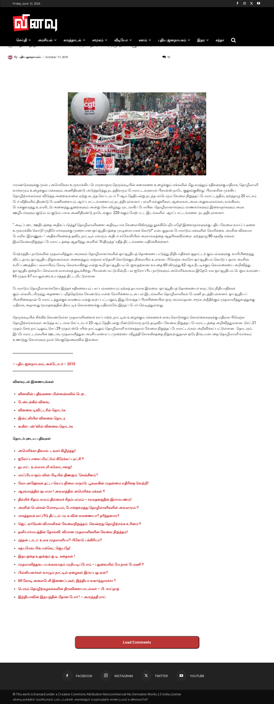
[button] (234, 40)
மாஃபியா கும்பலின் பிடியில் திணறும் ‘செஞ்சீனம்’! (58, 475)
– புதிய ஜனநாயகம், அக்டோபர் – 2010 (44, 364)
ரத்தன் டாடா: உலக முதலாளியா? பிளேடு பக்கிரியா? (60, 540)
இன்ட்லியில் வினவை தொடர (41, 418)
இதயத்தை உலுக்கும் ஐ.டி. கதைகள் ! (46, 556)
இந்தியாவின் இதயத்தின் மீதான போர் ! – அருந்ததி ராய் (62, 597)
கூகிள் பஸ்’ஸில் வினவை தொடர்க (45, 426)
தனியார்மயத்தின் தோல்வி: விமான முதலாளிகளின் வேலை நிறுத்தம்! (73, 532)
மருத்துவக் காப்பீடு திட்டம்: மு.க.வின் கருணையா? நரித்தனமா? (68, 516)
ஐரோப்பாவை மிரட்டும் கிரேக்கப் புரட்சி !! (51, 459)
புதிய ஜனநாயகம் (30, 57)
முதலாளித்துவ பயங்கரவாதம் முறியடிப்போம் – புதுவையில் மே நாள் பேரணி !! (81, 564)
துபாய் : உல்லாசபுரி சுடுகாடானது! (45, 467)
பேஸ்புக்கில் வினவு (33, 402)
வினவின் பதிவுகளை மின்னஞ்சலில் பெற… (52, 394)
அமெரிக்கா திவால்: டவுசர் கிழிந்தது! (47, 451)
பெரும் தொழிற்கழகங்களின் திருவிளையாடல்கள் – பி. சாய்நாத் (68, 589)
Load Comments (137, 642)
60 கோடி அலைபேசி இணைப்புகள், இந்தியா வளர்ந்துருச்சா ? (67, 581)
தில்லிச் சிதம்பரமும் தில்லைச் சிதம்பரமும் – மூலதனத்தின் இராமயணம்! (75, 499)
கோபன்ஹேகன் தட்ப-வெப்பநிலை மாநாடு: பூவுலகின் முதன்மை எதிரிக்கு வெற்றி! (83, 483)
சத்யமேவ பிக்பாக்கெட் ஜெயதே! (44, 548)
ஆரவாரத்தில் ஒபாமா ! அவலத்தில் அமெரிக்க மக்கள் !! (61, 491)
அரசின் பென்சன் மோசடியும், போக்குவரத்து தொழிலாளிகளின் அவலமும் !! (78, 508)
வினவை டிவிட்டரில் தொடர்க (42, 410)
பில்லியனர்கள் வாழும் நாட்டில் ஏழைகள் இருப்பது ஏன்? (63, 573)
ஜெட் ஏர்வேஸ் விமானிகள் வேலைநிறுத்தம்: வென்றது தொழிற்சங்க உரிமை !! (79, 524)
